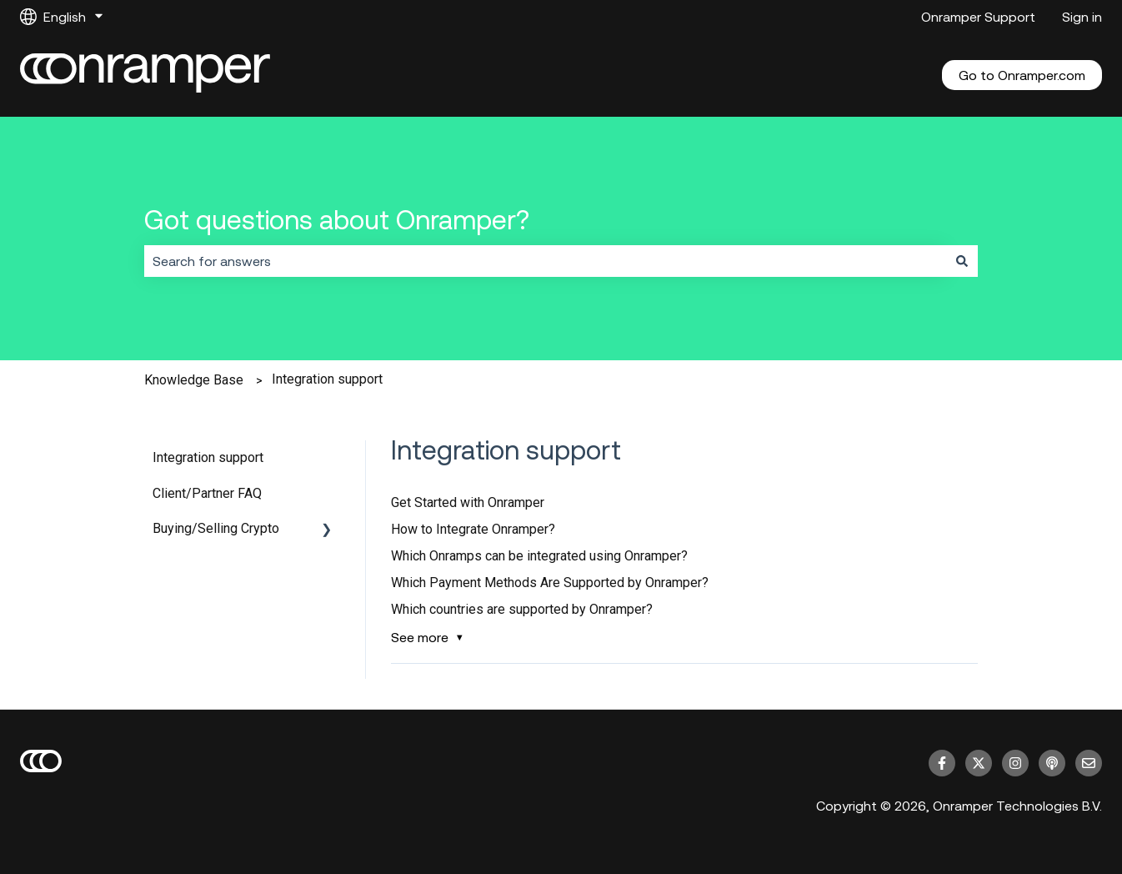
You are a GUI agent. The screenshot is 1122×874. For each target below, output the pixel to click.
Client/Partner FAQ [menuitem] (207, 493)
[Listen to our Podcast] (1052, 763)
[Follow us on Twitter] (978, 763)
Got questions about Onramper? (336, 219)
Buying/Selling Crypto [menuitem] (216, 528)
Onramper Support (978, 16)
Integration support (327, 379)
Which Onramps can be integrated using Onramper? (539, 556)
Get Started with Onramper (467, 502)
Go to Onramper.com (1022, 75)
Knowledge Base (193, 380)
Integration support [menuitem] (208, 457)
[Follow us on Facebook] (942, 763)
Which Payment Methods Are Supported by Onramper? (550, 582)
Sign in (1082, 16)
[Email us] (1088, 763)
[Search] (962, 261)
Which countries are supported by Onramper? (522, 609)
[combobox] (545, 261)
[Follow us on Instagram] (1015, 763)
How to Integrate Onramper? (473, 529)
